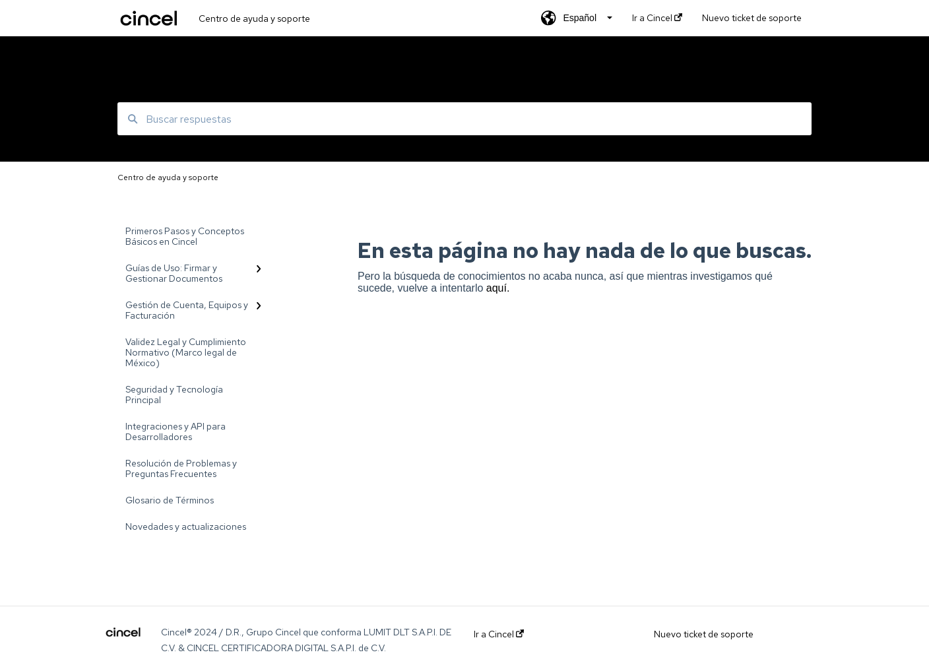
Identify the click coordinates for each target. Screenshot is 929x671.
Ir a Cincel (499, 634)
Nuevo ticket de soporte (703, 634)
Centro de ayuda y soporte (254, 18)
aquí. (498, 288)
